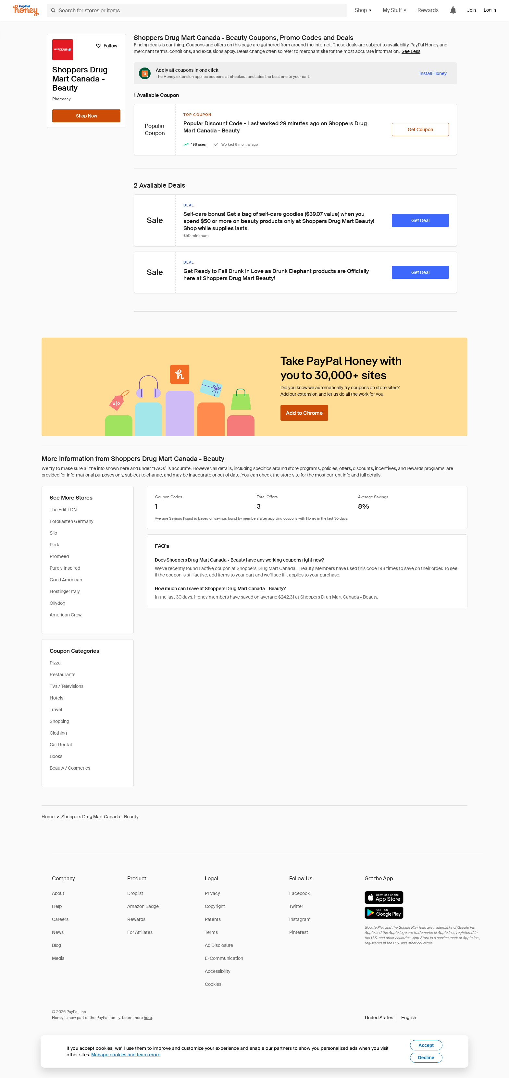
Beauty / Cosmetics (70, 768)
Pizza (55, 663)
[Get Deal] (420, 220)
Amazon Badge (143, 906)
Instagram (300, 919)
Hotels (56, 698)
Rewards (428, 10)
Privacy (212, 893)
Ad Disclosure (219, 945)
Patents (213, 919)
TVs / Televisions (66, 686)
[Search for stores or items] (197, 10)
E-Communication (224, 958)
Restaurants (62, 674)
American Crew (65, 615)
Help (57, 906)
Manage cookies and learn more (125, 1054)
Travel (56, 709)
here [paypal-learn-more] (148, 1017)
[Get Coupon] (420, 129)
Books (56, 756)
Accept (426, 1045)
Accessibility (217, 971)
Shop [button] (363, 10)
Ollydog (57, 603)
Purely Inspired (65, 568)
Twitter (296, 906)
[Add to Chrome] (304, 413)
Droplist (135, 893)
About (58, 893)
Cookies (213, 984)
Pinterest (298, 932)
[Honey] (26, 10)
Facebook (299, 893)
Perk (54, 545)
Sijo (53, 533)
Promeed (59, 556)
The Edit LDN (63, 510)
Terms (211, 932)
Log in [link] (490, 10)
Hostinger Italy (65, 591)
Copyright (215, 906)
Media (58, 958)
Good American (66, 580)
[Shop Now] (86, 115)
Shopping (59, 721)
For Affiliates (140, 932)
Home (48, 817)
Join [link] (471, 10)
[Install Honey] (433, 73)
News (58, 932)
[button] (390, 1017)
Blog (56, 945)
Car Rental (61, 745)
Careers (60, 919)
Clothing (58, 733)
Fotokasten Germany (71, 521)
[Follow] (106, 45)
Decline (426, 1057)
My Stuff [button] (395, 10)
